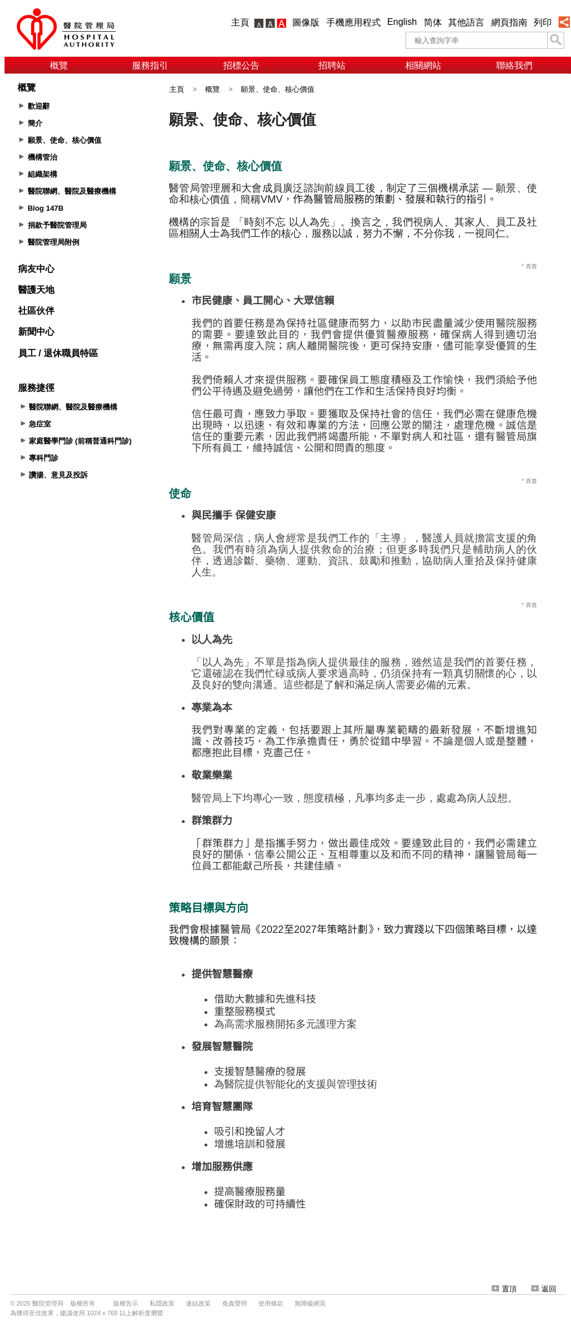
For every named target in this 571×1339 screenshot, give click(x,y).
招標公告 (241, 65)
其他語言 (466, 22)
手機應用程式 (353, 22)
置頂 (504, 1289)
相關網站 (423, 65)
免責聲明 (234, 1303)
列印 (543, 22)
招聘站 (332, 65)
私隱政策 (162, 1303)
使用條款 (270, 1303)
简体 (433, 22)
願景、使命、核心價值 (277, 89)
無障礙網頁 (310, 1303)
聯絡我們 (514, 65)
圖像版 (305, 22)
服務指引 (150, 65)
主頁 (240, 22)
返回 (543, 1289)
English (401, 22)
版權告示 (125, 1303)
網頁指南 (509, 22)
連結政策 (198, 1303)
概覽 (59, 65)
